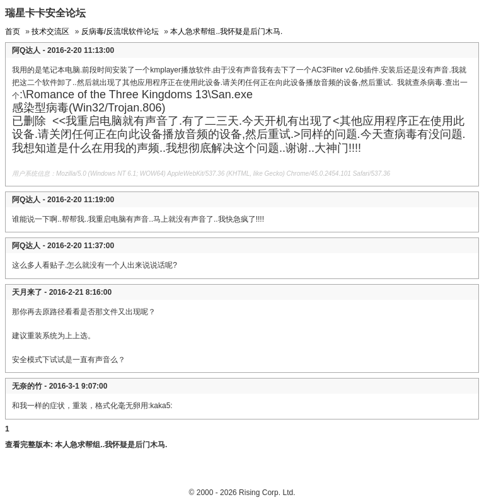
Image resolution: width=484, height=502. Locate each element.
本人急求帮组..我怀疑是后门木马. (226, 31)
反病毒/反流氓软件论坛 (120, 31)
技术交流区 (50, 31)
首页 (12, 31)
